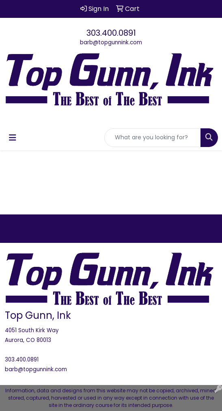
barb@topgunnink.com (111, 42)
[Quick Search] (152, 137)
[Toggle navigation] (12, 137)
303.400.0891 (111, 33)
